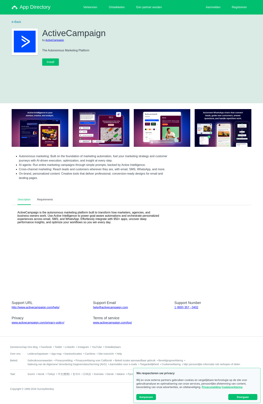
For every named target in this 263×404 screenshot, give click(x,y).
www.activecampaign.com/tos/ (112, 322)
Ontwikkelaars (113, 347)
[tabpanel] (131, 250)
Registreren (239, 7)
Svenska (99, 374)
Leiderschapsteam (38, 353)
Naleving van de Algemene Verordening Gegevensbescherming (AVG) (67, 364)
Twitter (58, 347)
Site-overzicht (106, 353)
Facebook (46, 347)
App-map (56, 353)
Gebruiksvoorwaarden (40, 360)
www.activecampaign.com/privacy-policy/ (38, 322)
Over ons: (15, 353)
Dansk (110, 374)
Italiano (121, 374)
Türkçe (51, 374)
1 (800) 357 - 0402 (186, 307)
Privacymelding (211, 387)
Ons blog (33, 347)
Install (50, 62)
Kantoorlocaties (73, 353)
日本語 (87, 374)
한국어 (76, 374)
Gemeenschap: (18, 347)
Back (16, 21)
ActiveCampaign (54, 40)
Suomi (31, 374)
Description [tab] (24, 199)
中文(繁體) (64, 374)
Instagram (83, 347)
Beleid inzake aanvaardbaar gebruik (135, 360)
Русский (132, 374)
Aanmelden (213, 7)
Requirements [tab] (45, 199)
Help (119, 353)
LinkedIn (70, 347)
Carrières (90, 353)
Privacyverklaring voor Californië (93, 360)
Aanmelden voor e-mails (123, 364)
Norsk (41, 374)
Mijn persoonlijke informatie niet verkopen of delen (212, 364)
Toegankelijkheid (149, 364)
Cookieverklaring (232, 387)
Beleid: (14, 360)
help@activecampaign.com (110, 307)
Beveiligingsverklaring (170, 360)
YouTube (97, 347)
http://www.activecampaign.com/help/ (35, 307)
